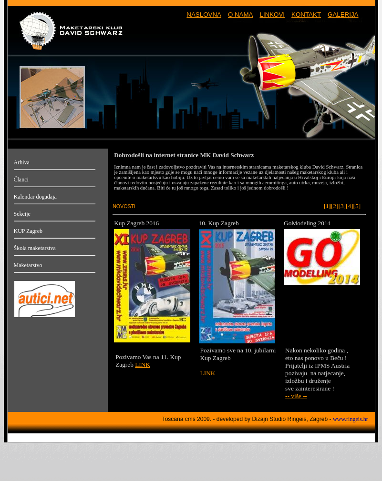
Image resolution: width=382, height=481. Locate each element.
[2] (335, 206)
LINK (142, 364)
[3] (342, 206)
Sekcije (22, 213)
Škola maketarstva (35, 248)
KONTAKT (306, 14)
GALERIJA (343, 14)
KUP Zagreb (28, 231)
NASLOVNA (203, 14)
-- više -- (296, 396)
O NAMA (240, 14)
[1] (327, 206)
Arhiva (22, 162)
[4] (349, 206)
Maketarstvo (28, 265)
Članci (21, 179)
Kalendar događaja (35, 196)
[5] (357, 206)
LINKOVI (272, 14)
